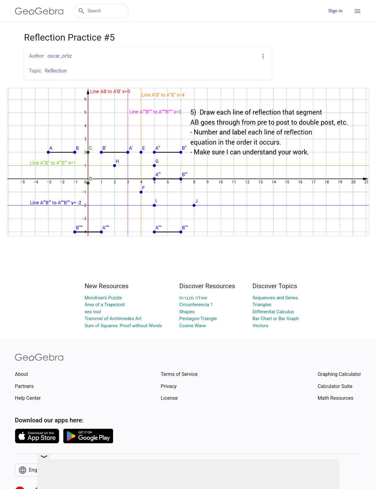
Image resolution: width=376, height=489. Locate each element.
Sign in (335, 11)
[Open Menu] (357, 11)
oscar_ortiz (59, 56)
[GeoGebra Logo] (39, 11)
